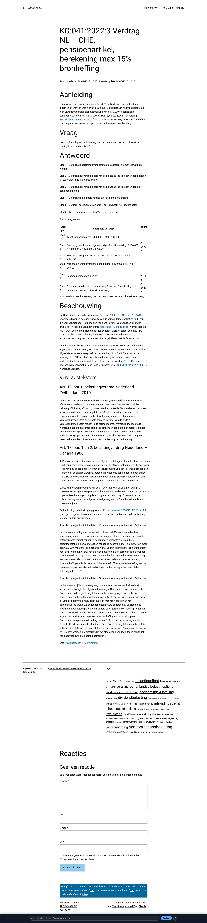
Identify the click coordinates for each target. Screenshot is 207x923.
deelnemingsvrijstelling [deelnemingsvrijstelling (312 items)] (156, 692)
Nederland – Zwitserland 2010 (76, 119)
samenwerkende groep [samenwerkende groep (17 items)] (134, 722)
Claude (142, 906)
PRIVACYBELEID (68, 906)
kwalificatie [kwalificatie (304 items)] (114, 714)
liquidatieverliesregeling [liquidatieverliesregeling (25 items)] (160, 714)
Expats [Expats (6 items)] (170, 698)
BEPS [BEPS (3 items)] (108, 687)
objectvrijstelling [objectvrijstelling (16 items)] (170, 718)
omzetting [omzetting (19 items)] (111, 722)
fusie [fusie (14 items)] (129, 704)
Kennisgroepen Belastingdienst (82, 642)
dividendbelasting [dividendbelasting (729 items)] (132, 697)
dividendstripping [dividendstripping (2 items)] (153, 698)
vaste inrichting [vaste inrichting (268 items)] (117, 727)
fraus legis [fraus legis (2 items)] (122, 704)
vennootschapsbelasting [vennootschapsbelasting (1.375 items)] (150, 727)
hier (92, 890)
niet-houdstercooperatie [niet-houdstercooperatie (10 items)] (150, 718)
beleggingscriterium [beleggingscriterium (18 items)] (170, 681)
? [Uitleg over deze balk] (175, 918)
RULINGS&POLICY (32, 8)
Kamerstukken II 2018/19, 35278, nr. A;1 (124, 510)
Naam (64, 814)
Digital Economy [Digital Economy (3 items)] (111, 698)
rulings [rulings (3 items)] (119, 722)
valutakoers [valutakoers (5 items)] (169, 722)
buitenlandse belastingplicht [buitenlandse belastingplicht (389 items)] (151, 686)
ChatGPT (130, 906)
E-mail (64, 827)
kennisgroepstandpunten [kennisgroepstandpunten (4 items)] (160, 709)
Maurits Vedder (138, 902)
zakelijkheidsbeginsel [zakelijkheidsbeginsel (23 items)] (140, 732)
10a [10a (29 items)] (120, 681)
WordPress (118, 906)
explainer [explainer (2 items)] (177, 698)
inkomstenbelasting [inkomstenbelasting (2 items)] (143, 709)
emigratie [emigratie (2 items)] (163, 698)
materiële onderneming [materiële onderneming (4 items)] (114, 719)
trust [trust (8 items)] (162, 722)
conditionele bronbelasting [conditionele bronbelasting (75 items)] (122, 692)
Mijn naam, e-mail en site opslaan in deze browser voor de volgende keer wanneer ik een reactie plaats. (102, 857)
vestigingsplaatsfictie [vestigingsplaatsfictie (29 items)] (117, 732)
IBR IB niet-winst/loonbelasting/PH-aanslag (70, 668)
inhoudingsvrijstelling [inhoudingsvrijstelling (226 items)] (121, 709)
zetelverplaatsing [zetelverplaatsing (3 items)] (158, 732)
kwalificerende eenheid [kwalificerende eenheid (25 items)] (135, 714)
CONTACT (65, 910)
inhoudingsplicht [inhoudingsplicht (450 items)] (167, 703)
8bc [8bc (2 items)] (111, 681)
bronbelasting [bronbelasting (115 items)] (120, 686)
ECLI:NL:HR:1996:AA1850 (130, 315)
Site (62, 841)
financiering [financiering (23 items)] (112, 703)
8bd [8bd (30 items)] (115, 681)
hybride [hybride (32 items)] (149, 703)
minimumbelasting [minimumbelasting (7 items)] (131, 718)
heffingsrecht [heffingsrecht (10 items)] (138, 704)
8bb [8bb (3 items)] (107, 681)
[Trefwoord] (94, 918)
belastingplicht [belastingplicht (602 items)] (147, 681)
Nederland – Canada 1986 (114, 326)
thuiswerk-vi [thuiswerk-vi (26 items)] (152, 721)
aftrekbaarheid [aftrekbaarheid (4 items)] (129, 681)
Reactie (64, 781)
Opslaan (166, 918)
